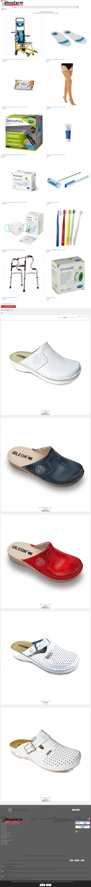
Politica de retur (59, 821)
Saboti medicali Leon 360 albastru (45, 507)
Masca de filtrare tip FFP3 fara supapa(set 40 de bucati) (14, 249)
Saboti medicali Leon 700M (45, 797)
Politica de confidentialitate (64, 820)
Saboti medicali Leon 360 (45, 410)
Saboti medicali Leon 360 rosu (46, 604)
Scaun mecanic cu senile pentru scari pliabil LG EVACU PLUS (14, 59)
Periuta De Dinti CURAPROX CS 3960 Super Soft (56, 249)
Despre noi (28, 306)
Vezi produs (45, 703)
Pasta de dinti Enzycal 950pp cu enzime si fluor (56, 154)
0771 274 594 (3, 827)
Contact (37, 306)
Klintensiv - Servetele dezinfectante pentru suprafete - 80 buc (15, 107)
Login (34, 820)
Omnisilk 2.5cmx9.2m (51, 297)
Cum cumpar (56, 818)
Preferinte (77, 860)
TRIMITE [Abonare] (75, 809)
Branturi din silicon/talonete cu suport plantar (56, 59)
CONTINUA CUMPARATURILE (8, 303)
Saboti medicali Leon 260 (45, 701)
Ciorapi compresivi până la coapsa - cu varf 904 (56, 107)
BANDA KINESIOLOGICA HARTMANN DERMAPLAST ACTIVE (14, 154)
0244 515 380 (3, 830)
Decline (42, 884)
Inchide (71, 860)
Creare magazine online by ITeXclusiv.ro (58, 855)
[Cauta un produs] (77, 7)
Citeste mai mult (76, 881)
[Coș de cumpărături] (4, 9)
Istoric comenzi (39, 818)
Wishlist (48, 818)
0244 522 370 (3, 829)
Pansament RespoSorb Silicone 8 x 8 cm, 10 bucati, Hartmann (15, 202)
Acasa (20, 306)
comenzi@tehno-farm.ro (6, 832)
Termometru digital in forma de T (53, 202)
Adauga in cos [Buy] (45, 413)
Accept (49, 884)
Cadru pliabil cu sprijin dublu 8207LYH (10, 297)
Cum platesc (61, 818)
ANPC (64, 821)
